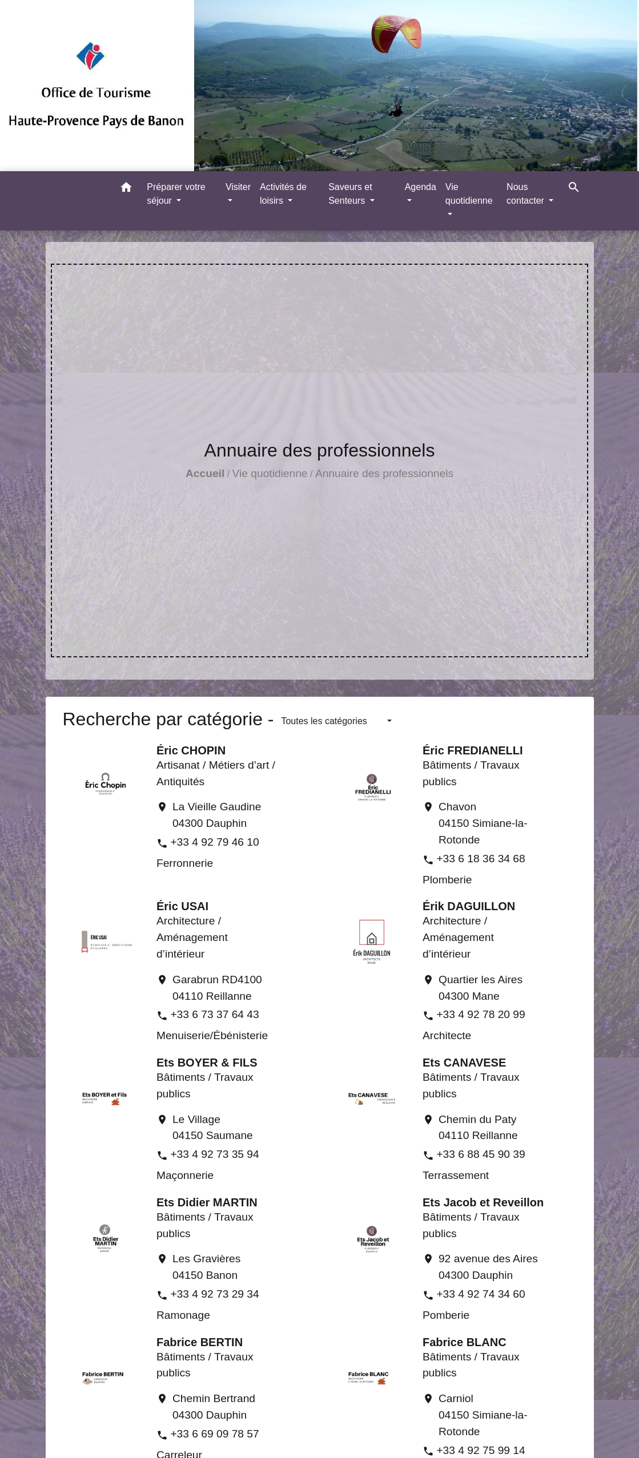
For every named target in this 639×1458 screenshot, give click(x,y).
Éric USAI (182, 906)
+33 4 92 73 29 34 (214, 1294)
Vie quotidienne (270, 473)
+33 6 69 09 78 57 (214, 1434)
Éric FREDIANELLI (473, 750)
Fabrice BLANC (465, 1342)
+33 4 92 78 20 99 (480, 1014)
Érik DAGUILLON (469, 906)
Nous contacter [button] (526, 193)
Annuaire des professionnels (384, 473)
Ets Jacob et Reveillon (483, 1202)
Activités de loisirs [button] (283, 193)
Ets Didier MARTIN (207, 1202)
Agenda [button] (420, 187)
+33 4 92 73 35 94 (214, 1154)
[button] (126, 189)
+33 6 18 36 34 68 (480, 859)
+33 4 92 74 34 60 (480, 1294)
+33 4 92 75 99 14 (480, 1450)
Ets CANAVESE (464, 1062)
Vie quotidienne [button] (469, 193)
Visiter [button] (238, 187)
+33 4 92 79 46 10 (214, 842)
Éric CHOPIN (191, 750)
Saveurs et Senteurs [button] (350, 193)
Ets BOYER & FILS (207, 1062)
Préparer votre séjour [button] (176, 193)
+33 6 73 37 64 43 (214, 1014)
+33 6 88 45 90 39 (480, 1154)
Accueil (205, 473)
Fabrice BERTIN (199, 1342)
